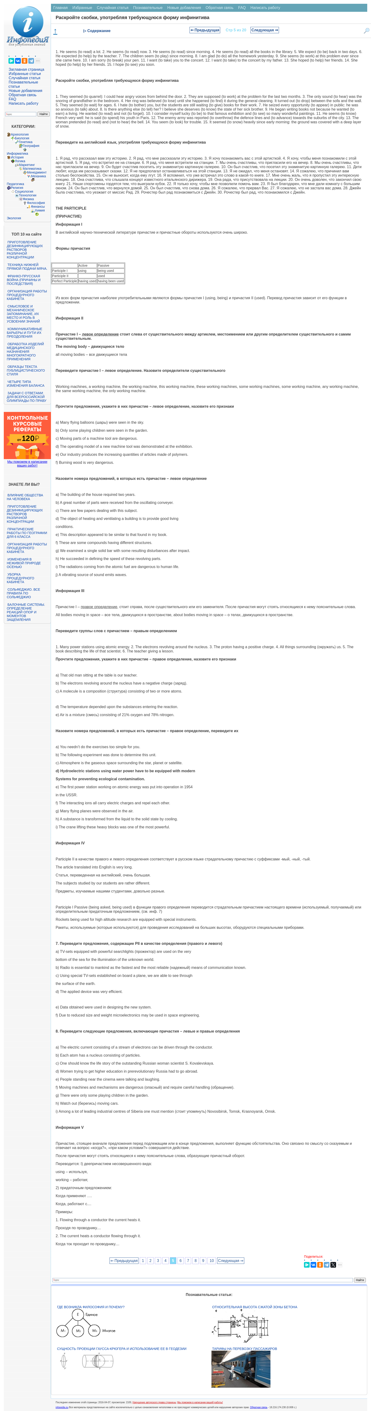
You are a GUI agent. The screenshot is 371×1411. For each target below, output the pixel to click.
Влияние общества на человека (25, 497)
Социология (24, 191)
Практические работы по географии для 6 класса (27, 533)
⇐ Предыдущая (204, 30)
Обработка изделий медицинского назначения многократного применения (25, 351)
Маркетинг (27, 165)
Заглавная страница (26, 69)
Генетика (26, 142)
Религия (17, 188)
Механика (38, 176)
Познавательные (148, 8)
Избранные (82, 8)
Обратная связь (23, 95)
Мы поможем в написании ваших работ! (27, 463)
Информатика (17, 153)
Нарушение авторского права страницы (154, 1402)
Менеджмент (37, 172)
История (17, 157)
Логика (20, 161)
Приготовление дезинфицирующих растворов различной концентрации (25, 249)
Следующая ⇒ (264, 30)
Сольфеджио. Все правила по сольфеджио (23, 593)
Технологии (27, 195)
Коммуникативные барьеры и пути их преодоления (24, 332)
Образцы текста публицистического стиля (26, 370)
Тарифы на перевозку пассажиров (244, 1349)
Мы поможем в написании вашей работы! (200, 1402)
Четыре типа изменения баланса (25, 383)
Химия (40, 210)
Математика (32, 168)
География (31, 146)
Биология (22, 138)
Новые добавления (25, 91)
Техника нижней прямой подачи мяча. (27, 266)
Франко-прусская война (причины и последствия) (24, 280)
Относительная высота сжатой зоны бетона (254, 1307)
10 (212, 1261)
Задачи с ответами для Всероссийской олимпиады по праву (26, 397)
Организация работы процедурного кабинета (27, 295)
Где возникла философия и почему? (91, 1307)
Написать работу (23, 103)
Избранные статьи (25, 74)
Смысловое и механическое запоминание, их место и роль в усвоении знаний (23, 313)
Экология (14, 218)
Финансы (38, 206)
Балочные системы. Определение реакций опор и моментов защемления (26, 612)
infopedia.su (62, 1407)
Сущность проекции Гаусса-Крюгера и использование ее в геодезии (121, 1349)
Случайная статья (24, 78)
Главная (60, 8)
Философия (36, 203)
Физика (28, 199)
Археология (20, 134)
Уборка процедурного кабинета (20, 578)
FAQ (12, 99)
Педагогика (15, 184)
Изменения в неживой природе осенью (24, 563)
